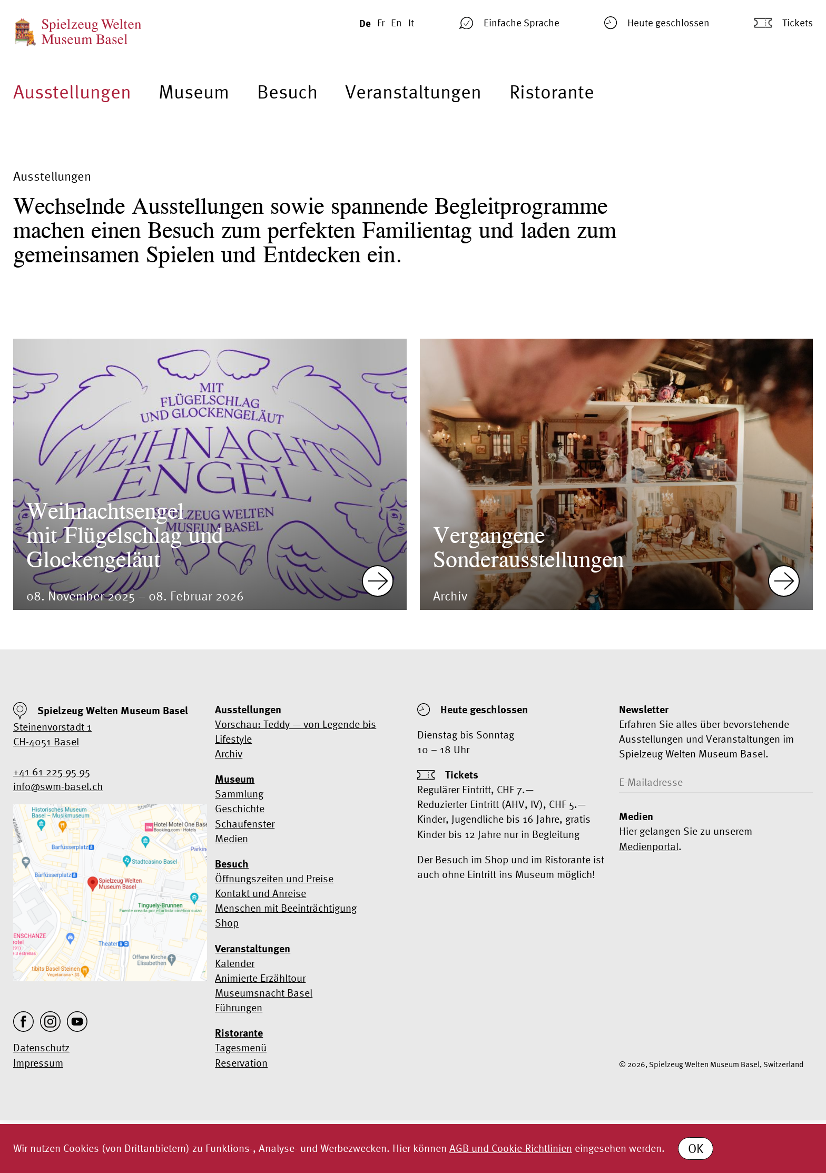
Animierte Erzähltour (260, 978)
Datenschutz (41, 1047)
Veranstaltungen (413, 91)
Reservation (241, 1063)
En (396, 22)
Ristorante (551, 91)
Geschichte (239, 808)
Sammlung (239, 793)
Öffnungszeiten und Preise (274, 878)
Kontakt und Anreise (260, 893)
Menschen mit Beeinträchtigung (286, 908)
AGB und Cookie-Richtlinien (510, 1148)
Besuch (287, 91)
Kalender (234, 963)
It (411, 22)
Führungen (238, 1007)
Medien (231, 838)
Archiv (228, 753)
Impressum (38, 1063)
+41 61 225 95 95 (51, 771)
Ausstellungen (72, 91)
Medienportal (648, 846)
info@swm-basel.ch (58, 786)
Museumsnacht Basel (263, 993)
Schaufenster (244, 823)
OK (695, 1148)
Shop (227, 922)
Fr (381, 22)
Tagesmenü (241, 1047)
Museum (194, 91)
